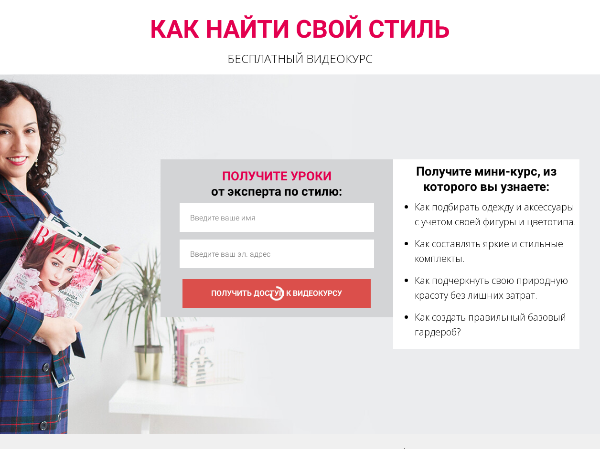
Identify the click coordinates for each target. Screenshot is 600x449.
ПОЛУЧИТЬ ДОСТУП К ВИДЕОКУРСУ (276, 293)
